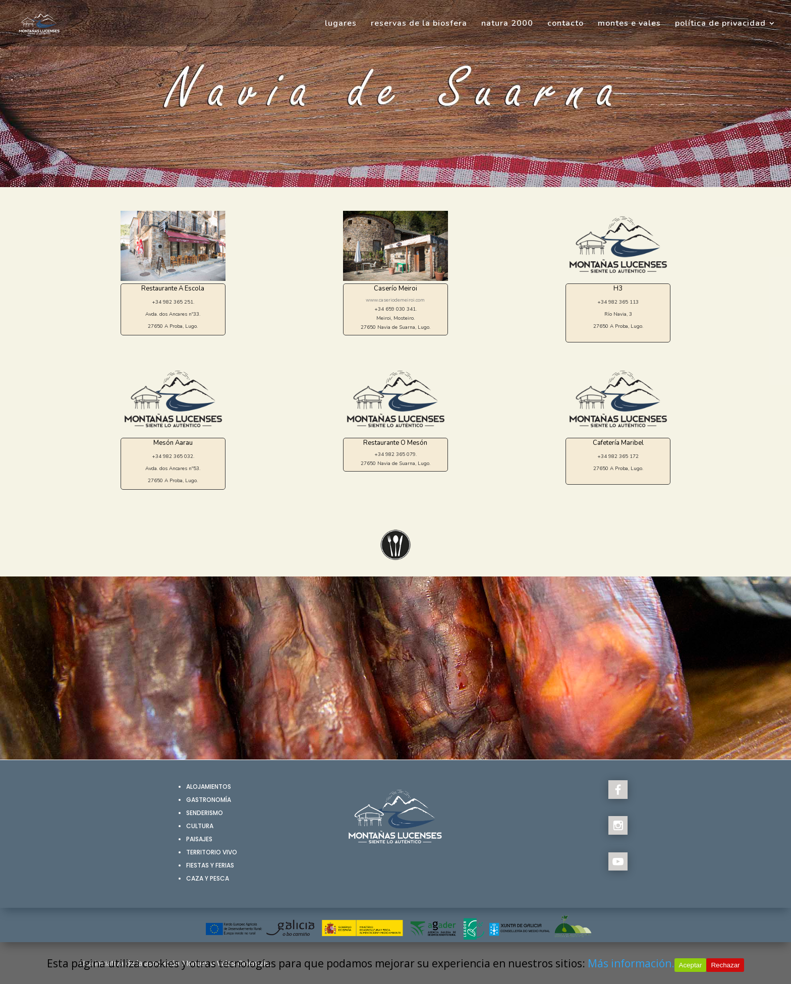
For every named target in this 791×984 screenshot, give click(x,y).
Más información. (631, 963)
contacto (565, 24)
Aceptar (690, 965)
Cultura (199, 826)
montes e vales (629, 24)
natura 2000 (507, 24)
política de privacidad (720, 24)
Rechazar (725, 965)
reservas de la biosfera (419, 24)
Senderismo (204, 812)
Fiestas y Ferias (210, 865)
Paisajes (199, 839)
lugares (341, 24)
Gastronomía (208, 799)
